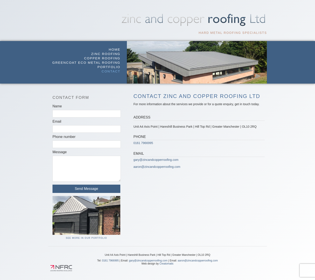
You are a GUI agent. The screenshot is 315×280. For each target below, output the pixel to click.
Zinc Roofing (105, 54)
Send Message (86, 189)
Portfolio (109, 67)
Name (57, 106)
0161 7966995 (143, 143)
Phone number (63, 137)
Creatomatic (166, 263)
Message (59, 152)
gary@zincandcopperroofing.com (155, 159)
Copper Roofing (102, 58)
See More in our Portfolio (86, 238)
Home (114, 49)
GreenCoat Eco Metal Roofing (86, 62)
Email (56, 121)
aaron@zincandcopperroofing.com (156, 166)
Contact (111, 71)
